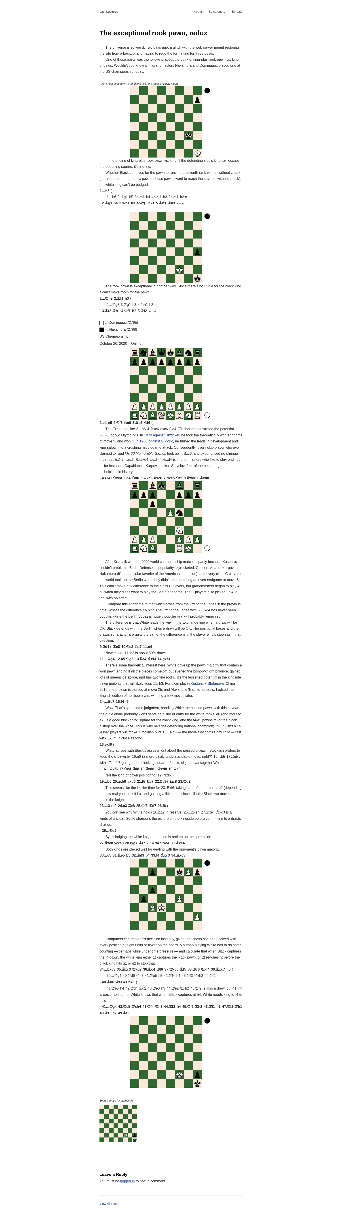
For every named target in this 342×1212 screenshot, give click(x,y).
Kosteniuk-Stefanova (207, 683)
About (198, 11)
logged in (127, 1181)
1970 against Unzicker (161, 435)
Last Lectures (108, 11)
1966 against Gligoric (156, 441)
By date (237, 11)
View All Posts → (111, 1204)
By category (217, 11)
